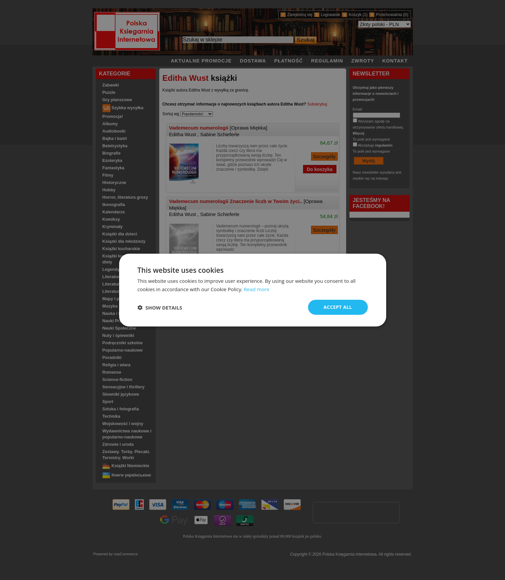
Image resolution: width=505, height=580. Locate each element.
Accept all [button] (337, 307)
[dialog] (252, 290)
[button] (160, 307)
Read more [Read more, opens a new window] (257, 288)
